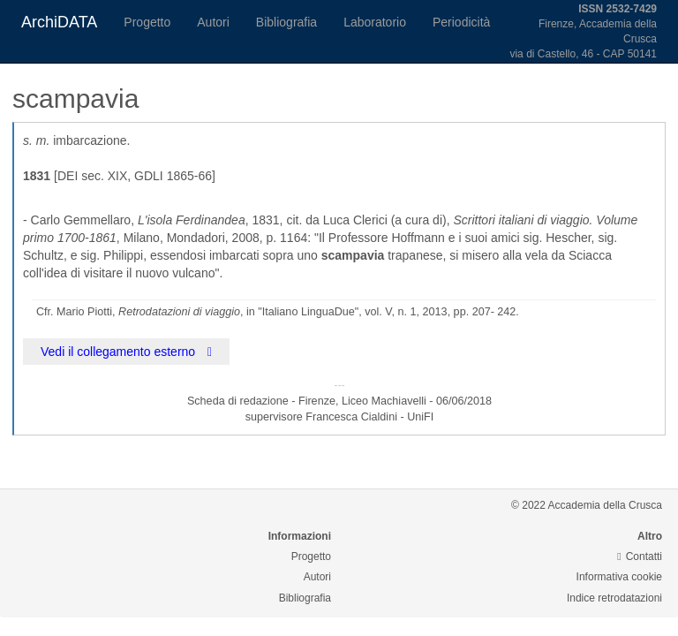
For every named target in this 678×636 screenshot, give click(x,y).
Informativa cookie (619, 577)
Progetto (147, 22)
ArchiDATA (59, 22)
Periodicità (461, 22)
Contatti (639, 556)
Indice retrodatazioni (614, 598)
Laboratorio (374, 22)
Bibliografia (286, 22)
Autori (213, 22)
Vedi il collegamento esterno (126, 351)
